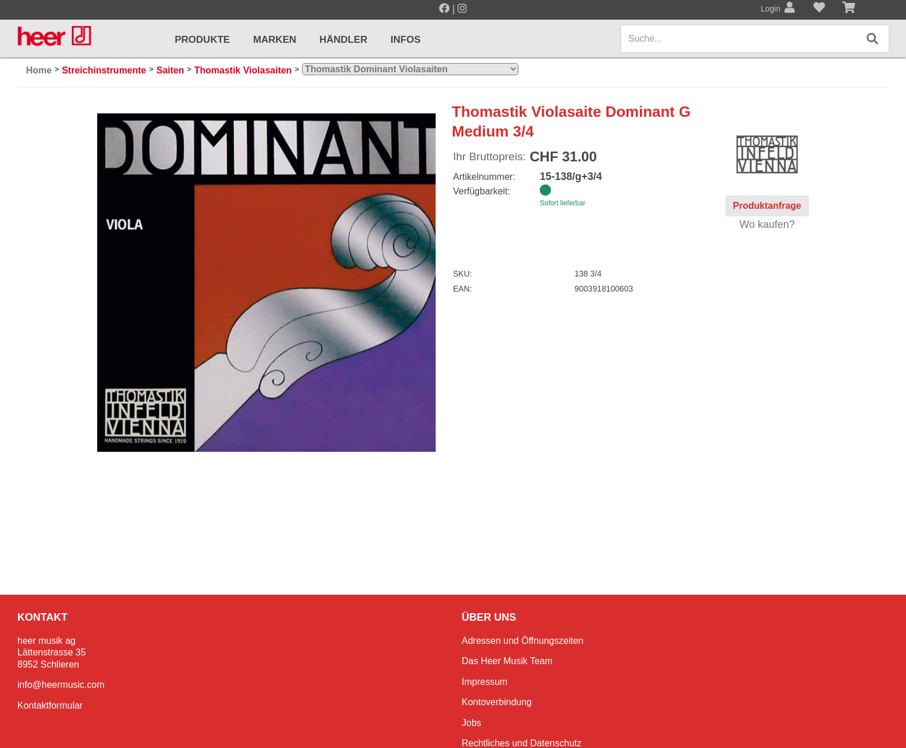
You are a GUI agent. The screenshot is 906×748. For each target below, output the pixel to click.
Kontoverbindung (497, 702)
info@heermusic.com (61, 685)
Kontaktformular (50, 705)
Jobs (471, 723)
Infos (406, 39)
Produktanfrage (767, 206)
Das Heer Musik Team (507, 661)
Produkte (202, 39)
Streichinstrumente (104, 70)
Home (38, 70)
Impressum (484, 682)
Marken (274, 39)
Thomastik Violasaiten (243, 70)
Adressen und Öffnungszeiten (523, 641)
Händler (343, 39)
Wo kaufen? (767, 224)
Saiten (170, 70)
